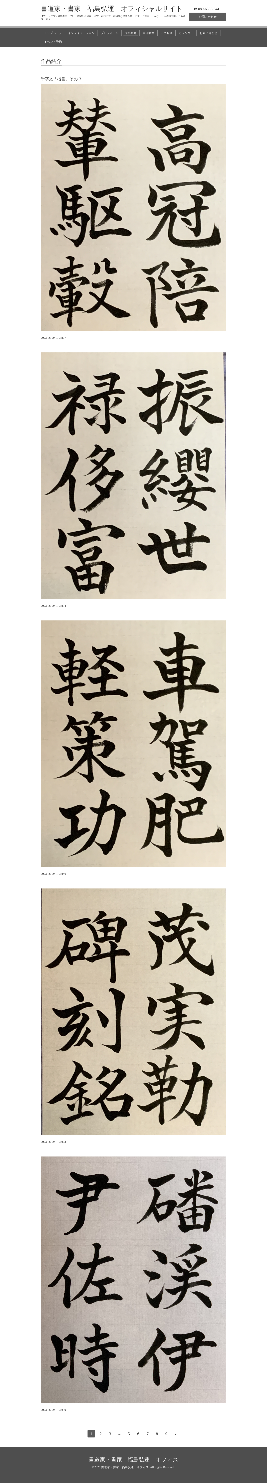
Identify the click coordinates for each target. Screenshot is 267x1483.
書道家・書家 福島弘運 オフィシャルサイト (112, 8)
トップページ (53, 33)
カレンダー (186, 33)
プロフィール (109, 33)
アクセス (166, 33)
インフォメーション (81, 33)
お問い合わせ (208, 16)
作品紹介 (130, 33)
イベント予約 (53, 41)
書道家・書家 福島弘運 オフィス (133, 1460)
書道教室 (148, 33)
